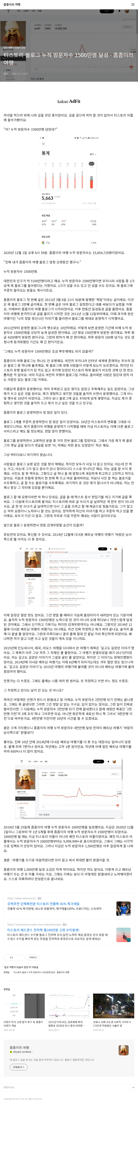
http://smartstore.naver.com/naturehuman (34, 924)
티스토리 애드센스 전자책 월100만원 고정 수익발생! (43, 930)
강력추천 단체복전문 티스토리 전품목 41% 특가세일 (43, 903)
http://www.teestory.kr (21, 898)
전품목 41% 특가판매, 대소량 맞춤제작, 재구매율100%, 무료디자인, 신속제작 (54, 908)
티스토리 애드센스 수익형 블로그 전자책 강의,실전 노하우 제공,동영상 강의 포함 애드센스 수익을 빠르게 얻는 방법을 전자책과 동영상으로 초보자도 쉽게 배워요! (57, 937)
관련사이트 (9, 1087)
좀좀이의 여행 (12, 5)
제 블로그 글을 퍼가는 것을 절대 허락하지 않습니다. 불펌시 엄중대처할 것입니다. (52, 1060)
